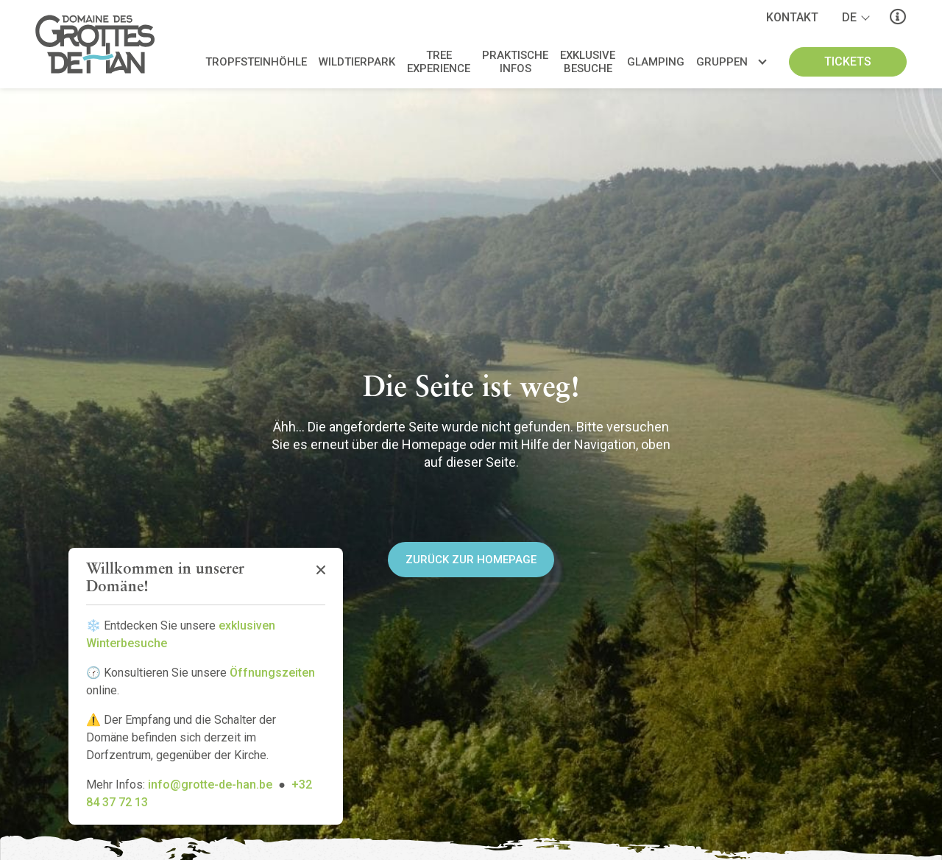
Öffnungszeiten (272, 673)
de (849, 17)
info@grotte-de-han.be (210, 785)
